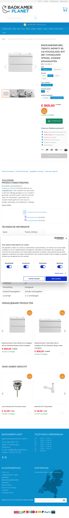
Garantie (5, 482)
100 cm (57, 75)
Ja (42, 91)
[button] (5, 66)
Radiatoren (39, 28)
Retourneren (7, 485)
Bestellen (5, 477)
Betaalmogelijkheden (10, 480)
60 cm (44, 75)
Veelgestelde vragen (10, 475)
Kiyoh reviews (41, 24)
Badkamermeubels (7, 28)
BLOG (40, 1)
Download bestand (32, 217)
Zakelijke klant (7, 492)
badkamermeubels (9, 188)
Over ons (5, 472)
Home (3, 39)
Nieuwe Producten (59, 28)
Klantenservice (54, 1)
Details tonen (59, 273)
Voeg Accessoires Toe (54, 156)
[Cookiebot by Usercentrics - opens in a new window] (56, 238)
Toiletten (28, 28)
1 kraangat (45, 97)
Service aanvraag (9, 487)
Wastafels (33, 28)
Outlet (4, 32)
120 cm (44, 78)
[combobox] (21, 18)
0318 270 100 (15, 452)
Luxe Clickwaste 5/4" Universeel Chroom (14, 406)
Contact (46, 1)
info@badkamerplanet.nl (17, 450)
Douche (14, 28)
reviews (57, 139)
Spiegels (45, 28)
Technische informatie (21, 171)
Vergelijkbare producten (37, 171)
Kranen (23, 28)
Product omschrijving (8, 171)
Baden (18, 28)
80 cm (50, 75)
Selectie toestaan (34, 278)
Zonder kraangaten (57, 97)
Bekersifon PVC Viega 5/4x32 (43, 406)
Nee (48, 91)
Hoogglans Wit (46, 69)
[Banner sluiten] (66, 238)
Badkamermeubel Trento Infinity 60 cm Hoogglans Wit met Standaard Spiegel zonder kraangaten (17, 344)
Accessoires (51, 28)
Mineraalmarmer (46, 85)
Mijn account (63, 1)
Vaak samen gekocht (51, 171)
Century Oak (57, 69)
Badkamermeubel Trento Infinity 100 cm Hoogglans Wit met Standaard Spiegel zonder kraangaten (48, 345)
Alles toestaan (56, 278)
